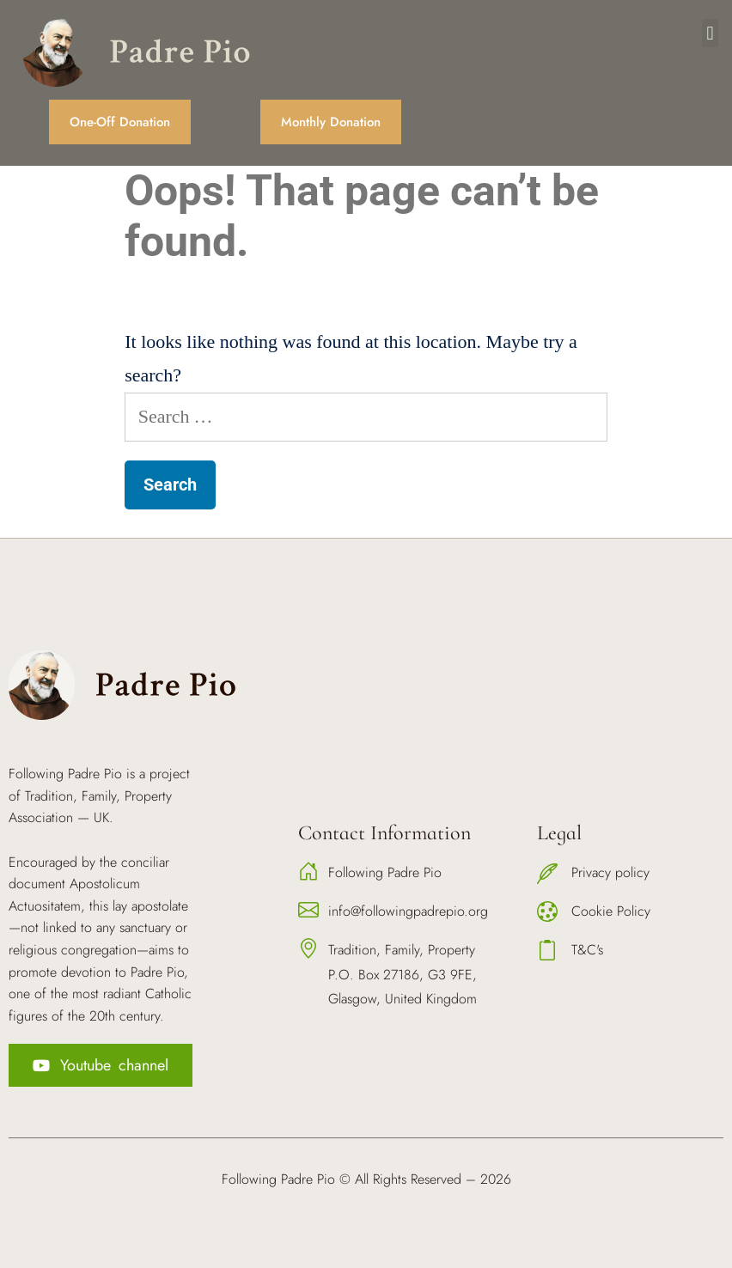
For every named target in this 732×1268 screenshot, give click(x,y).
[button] (710, 33)
